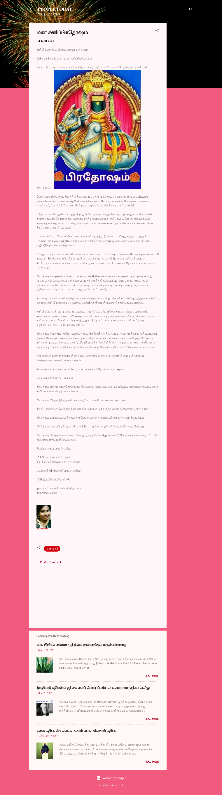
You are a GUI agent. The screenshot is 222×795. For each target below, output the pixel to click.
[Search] (191, 10)
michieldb (119, 785)
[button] (157, 31)
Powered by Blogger (111, 778)
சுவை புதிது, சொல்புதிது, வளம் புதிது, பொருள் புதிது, (76, 730)
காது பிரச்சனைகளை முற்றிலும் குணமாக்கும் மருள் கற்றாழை (81, 644)
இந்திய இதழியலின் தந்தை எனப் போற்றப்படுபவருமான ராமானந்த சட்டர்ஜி (93, 687)
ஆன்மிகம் (52, 548)
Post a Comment (50, 562)
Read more (152, 676)
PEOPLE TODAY (55, 9)
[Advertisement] (181, 78)
